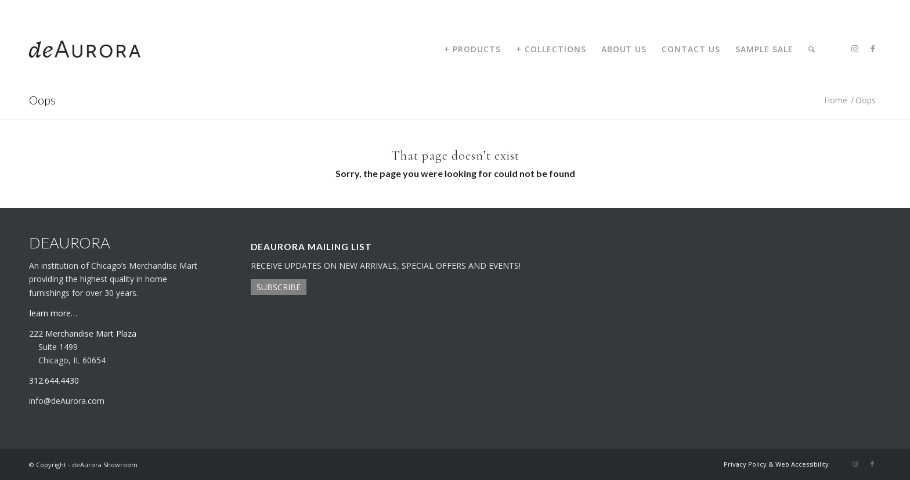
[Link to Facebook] (872, 48)
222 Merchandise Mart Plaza (82, 333)
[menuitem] (472, 49)
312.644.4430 (48, 8)
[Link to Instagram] (855, 48)
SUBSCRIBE (279, 287)
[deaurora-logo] (84, 49)
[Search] (811, 49)
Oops (42, 100)
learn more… (53, 313)
